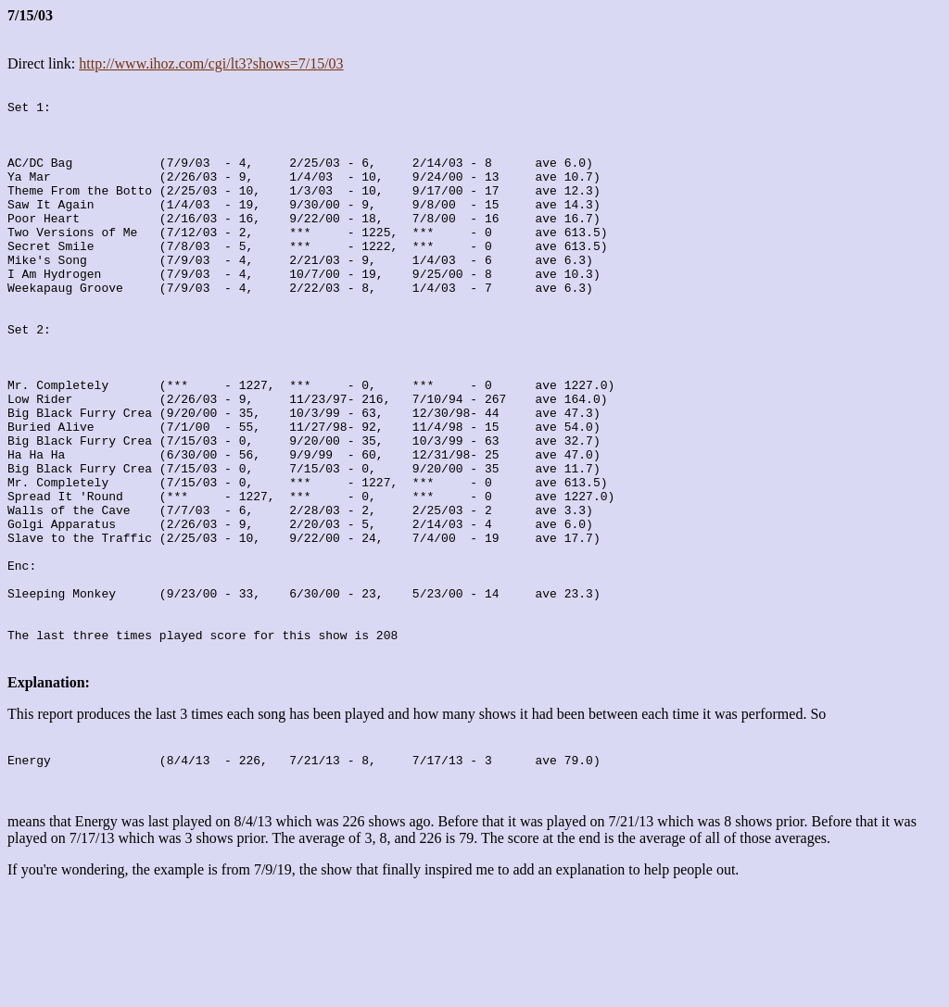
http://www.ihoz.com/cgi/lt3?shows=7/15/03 (211, 63)
